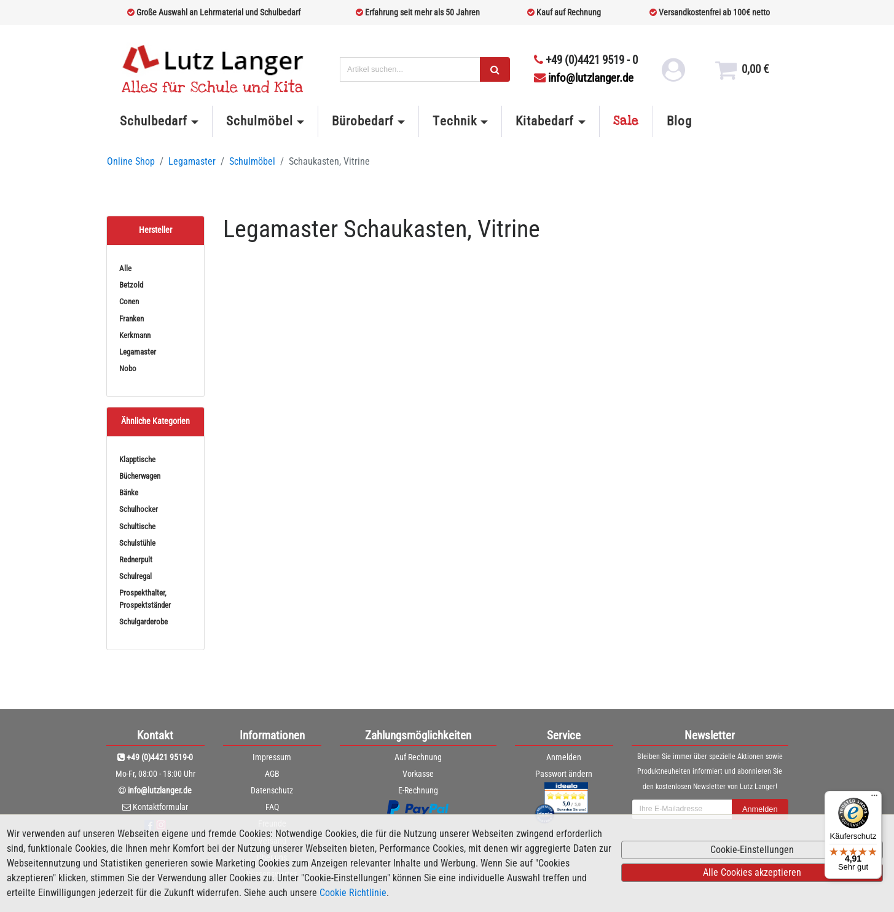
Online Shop (131, 161)
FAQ (272, 807)
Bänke (128, 492)
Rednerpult (135, 559)
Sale (626, 121)
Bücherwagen (139, 476)
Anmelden (563, 757)
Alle (125, 268)
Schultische (137, 526)
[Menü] (874, 798)
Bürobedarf (363, 121)
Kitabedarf (545, 121)
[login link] (672, 74)
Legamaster (192, 161)
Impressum (272, 757)
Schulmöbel (259, 121)
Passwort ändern (563, 774)
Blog (679, 121)
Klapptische (137, 459)
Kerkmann (135, 335)
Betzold (131, 284)
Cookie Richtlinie (353, 892)
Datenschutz (272, 790)
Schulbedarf (153, 121)
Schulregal (135, 576)
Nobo (127, 368)
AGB (272, 774)
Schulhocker (138, 509)
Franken (131, 318)
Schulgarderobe (143, 621)
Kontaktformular (160, 807)
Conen (129, 301)
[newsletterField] (682, 809)
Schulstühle (137, 543)
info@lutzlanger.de (583, 78)
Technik (454, 121)
